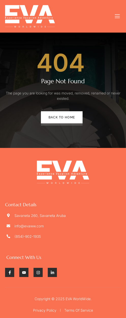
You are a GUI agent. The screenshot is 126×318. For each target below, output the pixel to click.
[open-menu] (117, 16)
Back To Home (62, 117)
